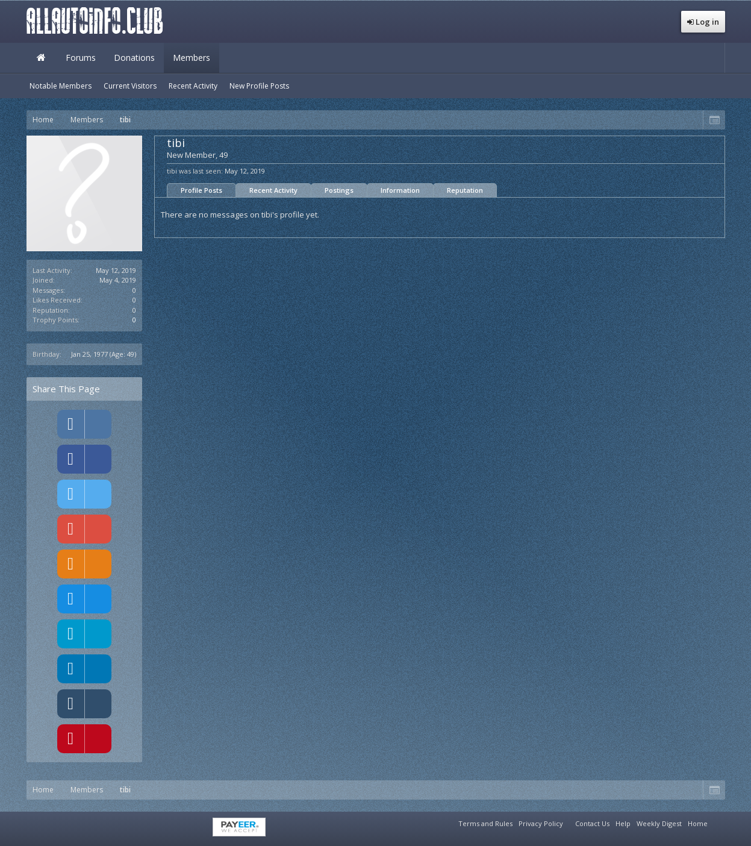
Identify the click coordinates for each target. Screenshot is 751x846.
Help (623, 823)
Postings (339, 190)
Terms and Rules (485, 823)
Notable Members (61, 86)
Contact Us (592, 823)
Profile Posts (201, 190)
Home (41, 58)
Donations (134, 57)
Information (400, 190)
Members (191, 57)
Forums (81, 57)
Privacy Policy (541, 823)
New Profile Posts (259, 86)
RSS (718, 822)
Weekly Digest (659, 823)
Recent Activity (273, 190)
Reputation (465, 190)
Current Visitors (130, 86)
